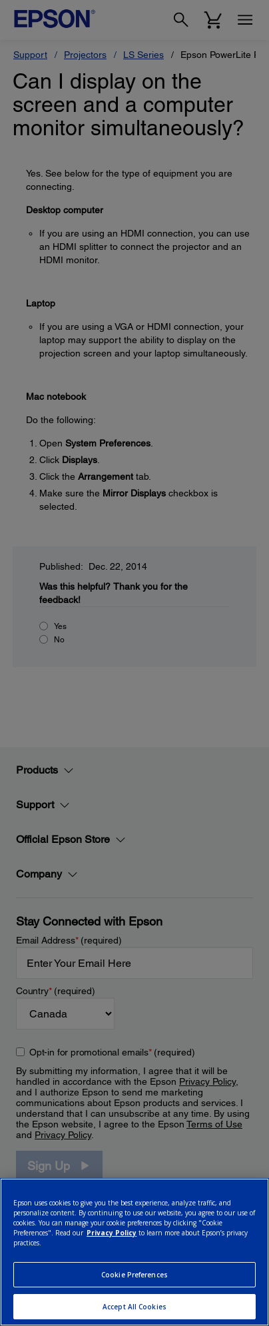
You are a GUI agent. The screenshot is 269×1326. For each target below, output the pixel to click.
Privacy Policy (111, 1232)
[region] (134, 1252)
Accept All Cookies (134, 1306)
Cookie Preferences (134, 1274)
